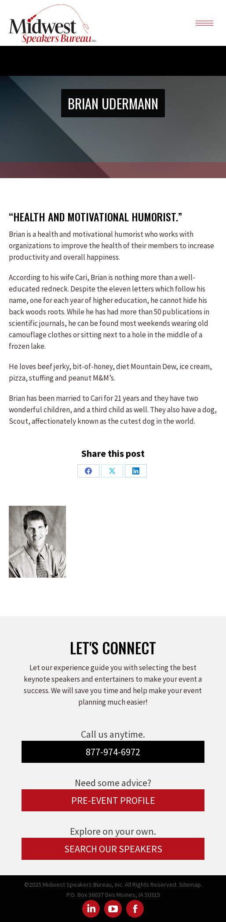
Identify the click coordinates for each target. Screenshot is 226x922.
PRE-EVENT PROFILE (113, 800)
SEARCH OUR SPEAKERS (113, 849)
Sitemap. (190, 884)
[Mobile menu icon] (204, 23)
